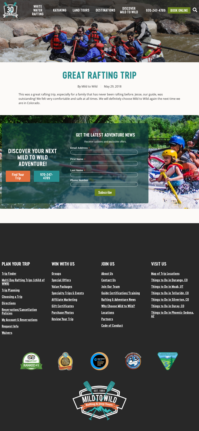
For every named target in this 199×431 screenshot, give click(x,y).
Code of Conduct (112, 325)
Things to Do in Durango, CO (169, 280)
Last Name (77, 170)
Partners (107, 319)
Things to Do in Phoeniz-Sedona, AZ (172, 314)
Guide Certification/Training (120, 293)
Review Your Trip (62, 319)
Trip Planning (11, 290)
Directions (9, 303)
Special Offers (61, 280)
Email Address (80, 147)
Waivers (7, 333)
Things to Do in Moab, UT (167, 286)
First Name (77, 159)
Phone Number (79, 180)
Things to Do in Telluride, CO (170, 293)
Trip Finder (9, 273)
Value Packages (62, 286)
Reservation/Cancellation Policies (19, 311)
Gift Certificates (63, 306)
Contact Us (108, 280)
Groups (56, 273)
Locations (107, 312)
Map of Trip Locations (165, 273)
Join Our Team (110, 286)
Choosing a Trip (12, 297)
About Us (107, 273)
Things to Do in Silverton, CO (170, 299)
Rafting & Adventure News (118, 299)
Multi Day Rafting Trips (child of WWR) (23, 282)
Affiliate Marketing (64, 299)
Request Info (10, 326)
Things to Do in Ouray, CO (167, 306)
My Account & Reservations (19, 320)
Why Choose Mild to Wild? (118, 306)
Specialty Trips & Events (68, 293)
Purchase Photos (63, 312)
